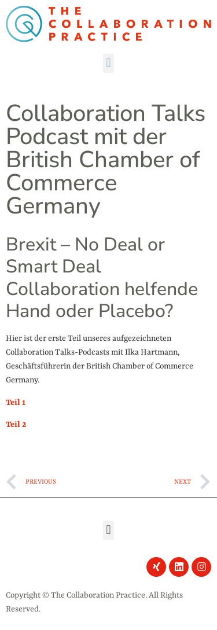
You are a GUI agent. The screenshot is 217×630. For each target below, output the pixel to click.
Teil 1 (15, 402)
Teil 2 (16, 424)
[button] (108, 63)
